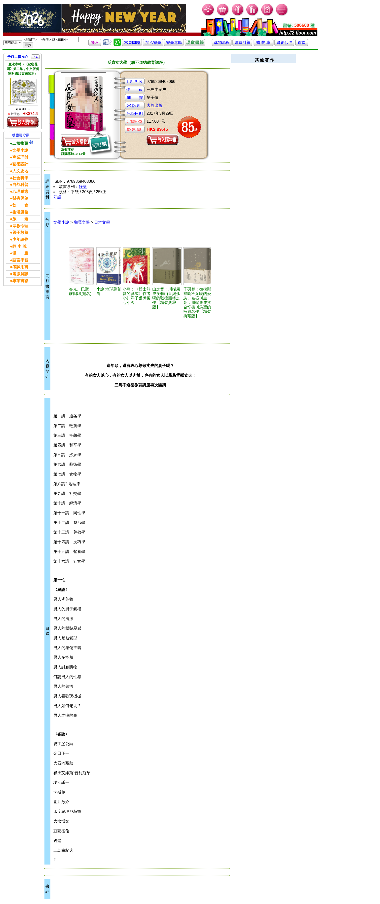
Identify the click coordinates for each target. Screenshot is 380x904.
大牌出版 (154, 105)
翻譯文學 (82, 222)
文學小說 (61, 222)
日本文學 (102, 222)
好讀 (83, 186)
